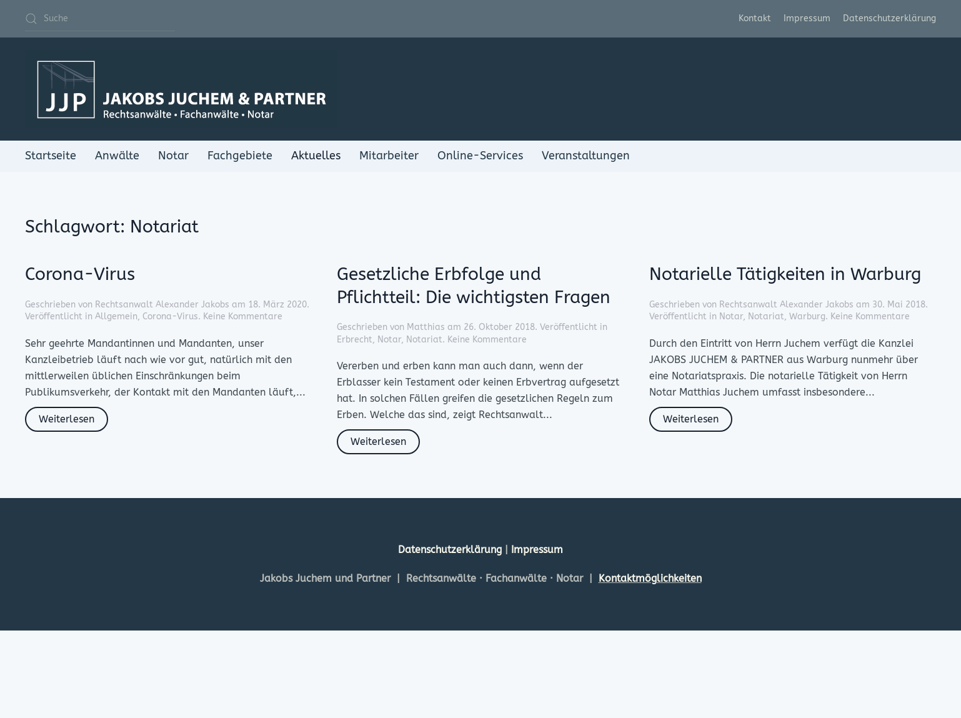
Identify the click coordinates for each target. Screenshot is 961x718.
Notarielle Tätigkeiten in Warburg (785, 274)
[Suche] (100, 18)
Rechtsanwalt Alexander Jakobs (162, 304)
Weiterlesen (66, 419)
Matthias (426, 327)
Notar (173, 155)
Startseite (50, 155)
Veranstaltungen (586, 155)
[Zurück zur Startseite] (181, 89)
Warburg (807, 316)
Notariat (424, 339)
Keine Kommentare (242, 316)
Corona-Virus (80, 274)
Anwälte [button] (117, 155)
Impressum (807, 18)
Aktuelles (316, 155)
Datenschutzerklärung (889, 18)
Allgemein (116, 316)
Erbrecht (354, 339)
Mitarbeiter (389, 155)
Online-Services (480, 155)
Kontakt (755, 18)
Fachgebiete (239, 155)
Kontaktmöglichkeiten (650, 578)
